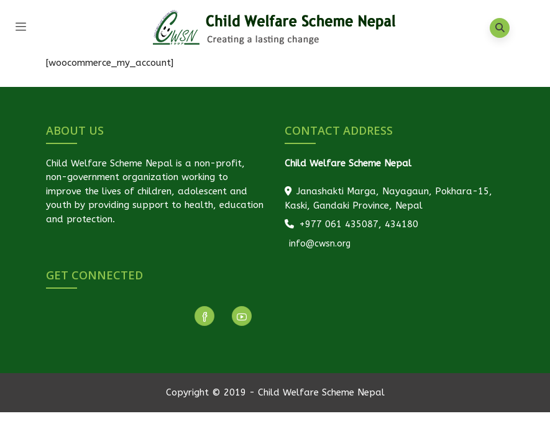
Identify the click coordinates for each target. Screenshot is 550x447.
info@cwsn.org (318, 243)
